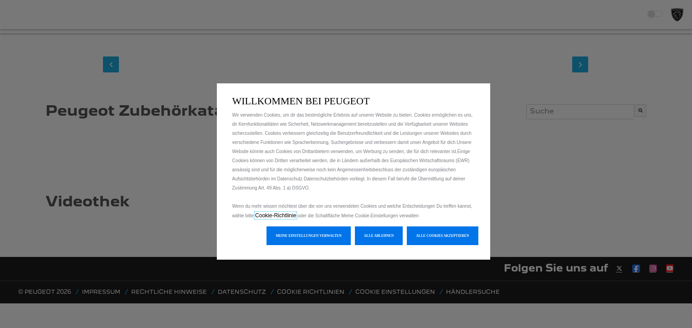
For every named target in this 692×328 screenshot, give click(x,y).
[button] (309, 235)
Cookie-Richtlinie (275, 215)
